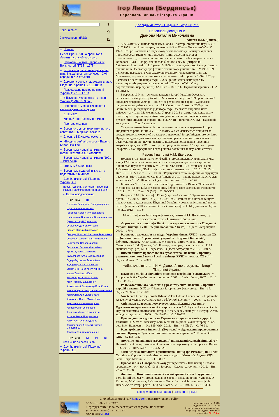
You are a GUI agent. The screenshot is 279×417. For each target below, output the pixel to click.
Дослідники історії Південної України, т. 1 (167, 25)
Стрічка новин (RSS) (73, 37)
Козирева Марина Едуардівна (83, 332)
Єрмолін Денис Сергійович (81, 267)
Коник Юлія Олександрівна (82, 342)
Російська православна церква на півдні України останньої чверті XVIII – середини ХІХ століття (85, 76)
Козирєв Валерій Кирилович (82, 337)
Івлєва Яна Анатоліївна (79, 290)
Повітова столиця (75, 129)
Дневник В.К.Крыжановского (82, 143)
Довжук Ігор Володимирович (82, 258)
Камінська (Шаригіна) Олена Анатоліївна (89, 309)
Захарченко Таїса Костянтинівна (85, 286)
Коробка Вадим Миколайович (83, 354)
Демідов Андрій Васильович (82, 239)
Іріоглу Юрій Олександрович (82, 295)
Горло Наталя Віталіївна (80, 220)
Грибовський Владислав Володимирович (89, 229)
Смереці (104, 414)
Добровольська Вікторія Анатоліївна (87, 253)
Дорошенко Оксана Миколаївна (84, 262)
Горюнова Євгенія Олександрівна (85, 225)
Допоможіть (139, 398)
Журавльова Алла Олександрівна (85, 272)
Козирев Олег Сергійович (81, 328)
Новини (69, 49)
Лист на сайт (68, 29)
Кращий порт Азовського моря (84, 124)
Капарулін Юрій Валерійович (83, 314)
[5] (105, 360)
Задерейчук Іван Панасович (82, 281)
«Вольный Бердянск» (78, 174)
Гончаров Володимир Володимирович (88, 215)
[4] (96, 360)
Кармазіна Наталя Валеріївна (83, 323)
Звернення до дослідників (79, 364)
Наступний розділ (185, 391)
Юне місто (70, 118)
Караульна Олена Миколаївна (83, 318)
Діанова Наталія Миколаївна (82, 244)
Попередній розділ (149, 391)
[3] (87, 360)
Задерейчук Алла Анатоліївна (83, 276)
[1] (87, 211)
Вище (167, 391)
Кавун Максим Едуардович (81, 300)
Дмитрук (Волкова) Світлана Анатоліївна (89, 248)
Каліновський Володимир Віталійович (87, 304)
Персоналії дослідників (80, 205)
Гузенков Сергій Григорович (82, 234)
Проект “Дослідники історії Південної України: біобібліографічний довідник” (86, 199)
